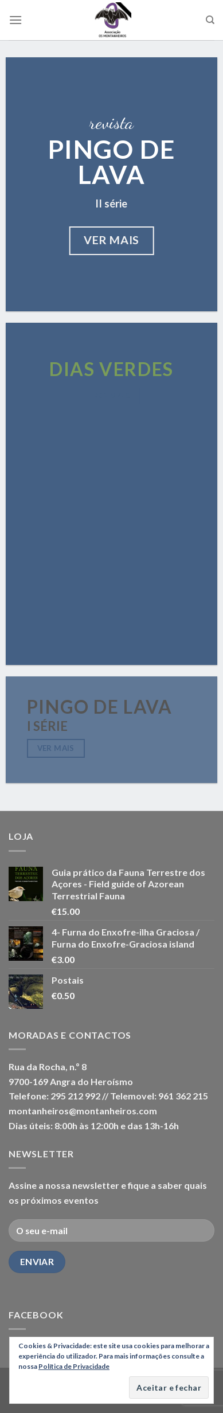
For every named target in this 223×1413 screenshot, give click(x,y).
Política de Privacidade (73, 1366)
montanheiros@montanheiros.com (83, 1110)
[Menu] (15, 20)
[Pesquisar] (210, 20)
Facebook (36, 1314)
